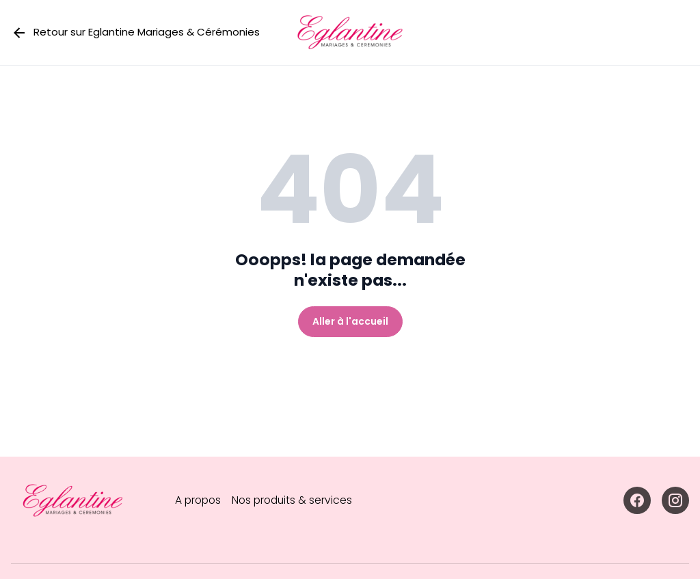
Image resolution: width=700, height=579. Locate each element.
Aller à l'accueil (350, 321)
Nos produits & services (296, 500)
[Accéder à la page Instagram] (675, 500)
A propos (199, 500)
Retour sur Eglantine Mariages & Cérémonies (135, 33)
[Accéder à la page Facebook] (637, 500)
